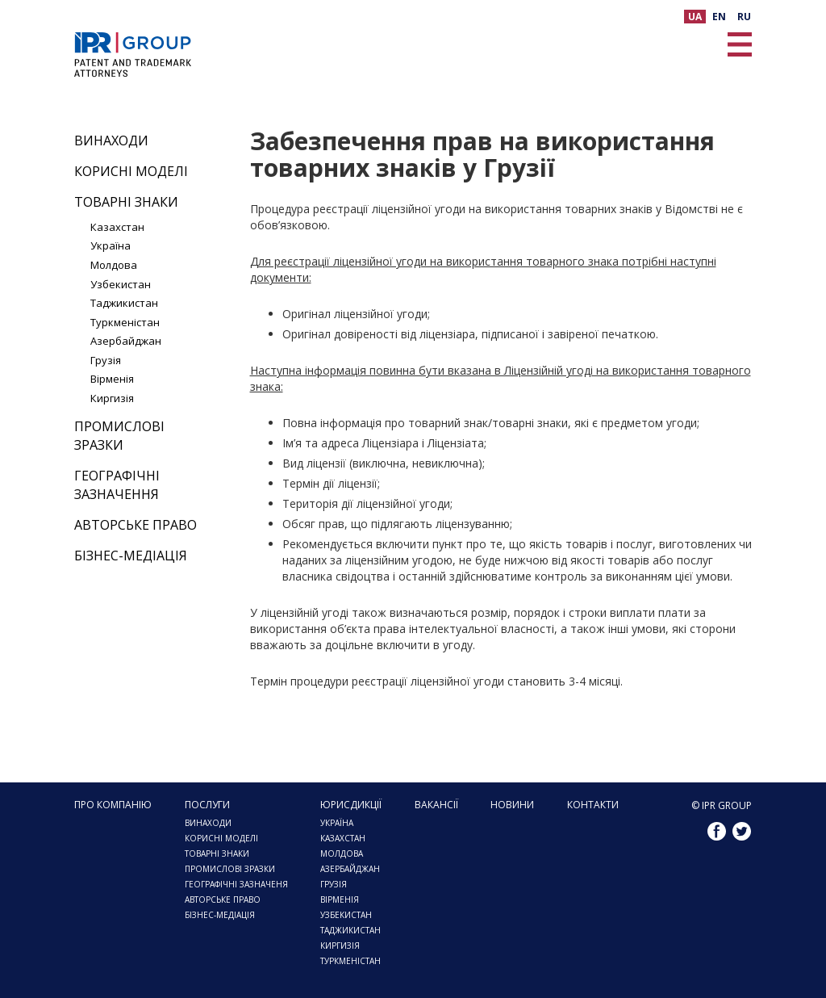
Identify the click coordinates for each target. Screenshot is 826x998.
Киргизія (112, 398)
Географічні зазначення (117, 485)
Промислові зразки (119, 435)
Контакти (593, 804)
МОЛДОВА (341, 853)
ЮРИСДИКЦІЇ (351, 804)
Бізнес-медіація (130, 555)
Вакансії (436, 804)
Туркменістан (125, 322)
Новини (512, 804)
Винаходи (111, 140)
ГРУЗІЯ (333, 884)
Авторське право (135, 525)
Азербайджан (125, 340)
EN (719, 16)
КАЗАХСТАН (342, 838)
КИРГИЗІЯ (340, 945)
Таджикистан (124, 303)
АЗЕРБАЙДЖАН (350, 868)
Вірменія (112, 378)
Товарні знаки (126, 202)
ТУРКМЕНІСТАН (350, 961)
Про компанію (113, 804)
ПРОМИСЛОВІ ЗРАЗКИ (230, 868)
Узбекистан (120, 284)
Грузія (105, 360)
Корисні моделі (131, 171)
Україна (110, 245)
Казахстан (117, 227)
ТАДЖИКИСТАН (350, 930)
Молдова (113, 265)
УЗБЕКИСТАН (346, 914)
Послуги (207, 804)
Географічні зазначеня (236, 884)
